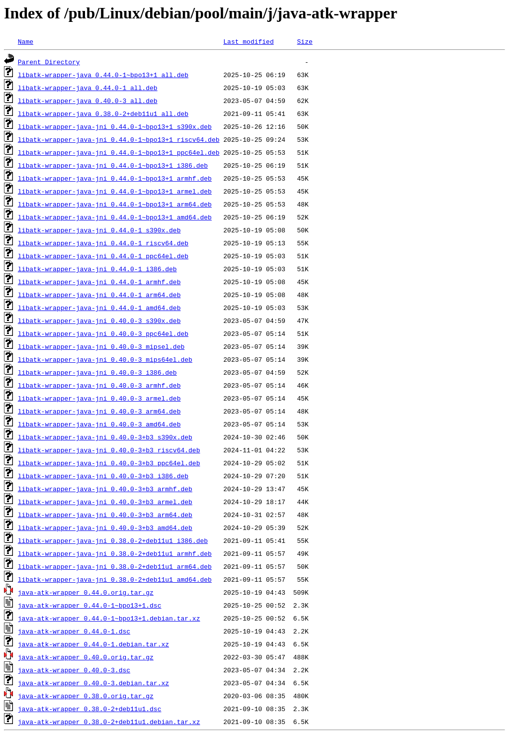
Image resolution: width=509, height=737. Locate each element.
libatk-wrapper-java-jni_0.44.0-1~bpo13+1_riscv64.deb (119, 139)
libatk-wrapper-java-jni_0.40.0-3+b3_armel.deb (105, 501)
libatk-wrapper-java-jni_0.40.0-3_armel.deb (99, 398)
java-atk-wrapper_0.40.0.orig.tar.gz (86, 656)
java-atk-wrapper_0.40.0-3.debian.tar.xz (93, 682)
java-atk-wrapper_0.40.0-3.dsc (74, 669)
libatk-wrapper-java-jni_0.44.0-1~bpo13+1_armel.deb (115, 191)
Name (25, 41)
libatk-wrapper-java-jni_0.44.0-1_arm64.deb (99, 294)
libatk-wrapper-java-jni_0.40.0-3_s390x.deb (99, 320)
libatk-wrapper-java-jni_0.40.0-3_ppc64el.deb (103, 333)
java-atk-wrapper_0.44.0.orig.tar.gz (86, 592)
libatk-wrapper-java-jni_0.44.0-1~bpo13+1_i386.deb (113, 165)
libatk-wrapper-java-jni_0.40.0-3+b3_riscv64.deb (109, 449)
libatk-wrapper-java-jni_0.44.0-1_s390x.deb (99, 229)
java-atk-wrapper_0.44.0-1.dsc (74, 631)
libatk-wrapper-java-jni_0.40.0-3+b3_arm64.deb (105, 514)
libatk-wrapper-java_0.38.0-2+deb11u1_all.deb (103, 113)
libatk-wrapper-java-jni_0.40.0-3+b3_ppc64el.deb (109, 462)
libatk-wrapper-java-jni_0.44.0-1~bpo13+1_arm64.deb (115, 204)
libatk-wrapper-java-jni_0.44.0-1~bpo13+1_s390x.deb (115, 126)
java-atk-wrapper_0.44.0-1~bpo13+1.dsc (90, 605)
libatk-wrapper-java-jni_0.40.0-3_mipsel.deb (101, 346)
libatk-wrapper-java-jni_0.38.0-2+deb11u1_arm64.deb (115, 566)
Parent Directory (49, 61)
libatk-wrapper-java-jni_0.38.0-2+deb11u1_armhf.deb (115, 553)
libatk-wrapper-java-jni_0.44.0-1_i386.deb (97, 268)
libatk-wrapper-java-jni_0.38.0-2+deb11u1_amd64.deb (115, 579)
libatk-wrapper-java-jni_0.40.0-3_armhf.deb (99, 385)
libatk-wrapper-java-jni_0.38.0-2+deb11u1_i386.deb (113, 540)
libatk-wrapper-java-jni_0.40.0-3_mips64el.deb (105, 359)
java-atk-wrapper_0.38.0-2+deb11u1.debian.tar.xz (109, 721)
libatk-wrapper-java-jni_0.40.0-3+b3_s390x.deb (105, 436)
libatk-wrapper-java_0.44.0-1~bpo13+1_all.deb (103, 74)
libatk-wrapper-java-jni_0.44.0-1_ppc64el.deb (103, 255)
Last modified (248, 41)
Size (304, 41)
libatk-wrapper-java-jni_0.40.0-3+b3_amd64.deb (105, 527)
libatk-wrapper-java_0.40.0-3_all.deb (88, 100)
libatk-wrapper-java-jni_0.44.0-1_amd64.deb (99, 307)
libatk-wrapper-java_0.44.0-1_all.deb (88, 87)
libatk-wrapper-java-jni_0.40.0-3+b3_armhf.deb (105, 488)
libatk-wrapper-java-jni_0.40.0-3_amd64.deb (99, 424)
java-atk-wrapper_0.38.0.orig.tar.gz (86, 695)
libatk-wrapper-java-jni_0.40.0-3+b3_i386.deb (103, 475)
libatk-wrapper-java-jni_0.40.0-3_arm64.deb (99, 411)
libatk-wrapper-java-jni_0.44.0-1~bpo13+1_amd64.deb (115, 216)
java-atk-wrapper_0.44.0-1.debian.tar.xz (93, 643)
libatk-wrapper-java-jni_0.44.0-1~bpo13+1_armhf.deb (115, 178)
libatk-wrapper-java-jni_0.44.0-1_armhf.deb (99, 281)
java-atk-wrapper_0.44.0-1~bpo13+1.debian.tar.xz (109, 618)
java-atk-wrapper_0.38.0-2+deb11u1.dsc (90, 708)
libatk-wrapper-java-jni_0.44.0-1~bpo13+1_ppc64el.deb (119, 152)
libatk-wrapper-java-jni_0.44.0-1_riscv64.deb (103, 242)
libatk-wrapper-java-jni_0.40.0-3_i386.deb (97, 372)
